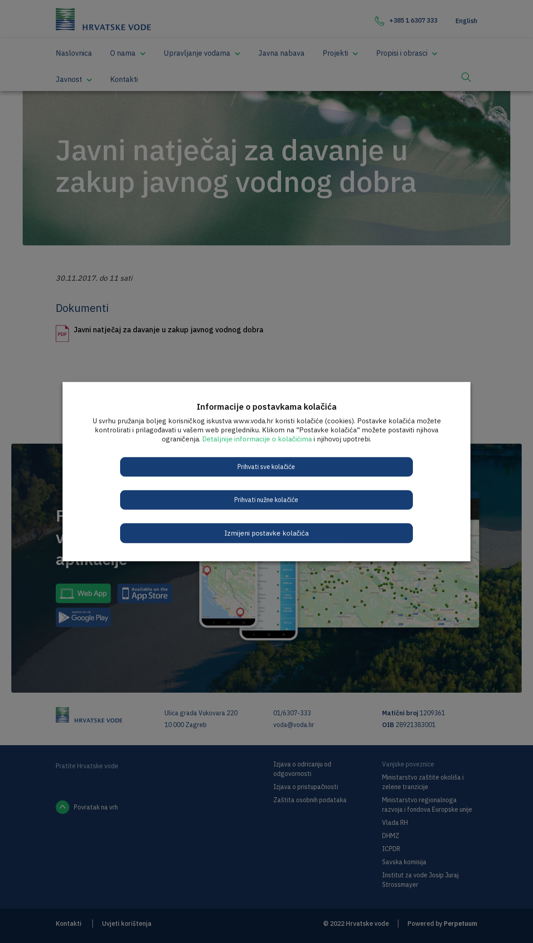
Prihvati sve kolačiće (267, 466)
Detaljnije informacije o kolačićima (257, 438)
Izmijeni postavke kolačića (266, 532)
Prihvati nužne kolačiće (267, 499)
